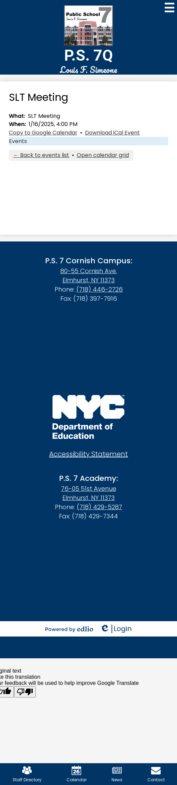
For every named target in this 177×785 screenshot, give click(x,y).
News (117, 774)
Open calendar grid (103, 155)
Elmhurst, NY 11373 (88, 280)
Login (116, 629)
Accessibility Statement (88, 454)
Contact (156, 774)
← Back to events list (41, 155)
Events (18, 141)
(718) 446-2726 (99, 289)
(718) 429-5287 (99, 507)
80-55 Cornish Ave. (88, 271)
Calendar (77, 774)
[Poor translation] (25, 691)
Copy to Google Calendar (43, 133)
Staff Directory (27, 774)
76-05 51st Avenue (88, 488)
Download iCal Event (112, 133)
